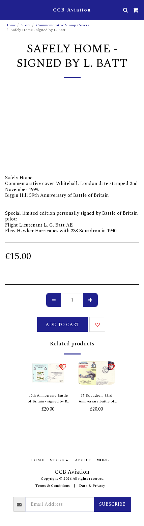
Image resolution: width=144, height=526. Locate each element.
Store (26, 25)
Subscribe (112, 504)
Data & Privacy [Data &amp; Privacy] (92, 486)
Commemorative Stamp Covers (62, 25)
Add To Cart (62, 324)
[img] (48, 373)
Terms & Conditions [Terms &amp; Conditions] (52, 486)
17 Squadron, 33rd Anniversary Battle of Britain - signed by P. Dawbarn (96, 398)
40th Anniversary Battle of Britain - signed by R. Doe (48, 398)
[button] (7, 9)
